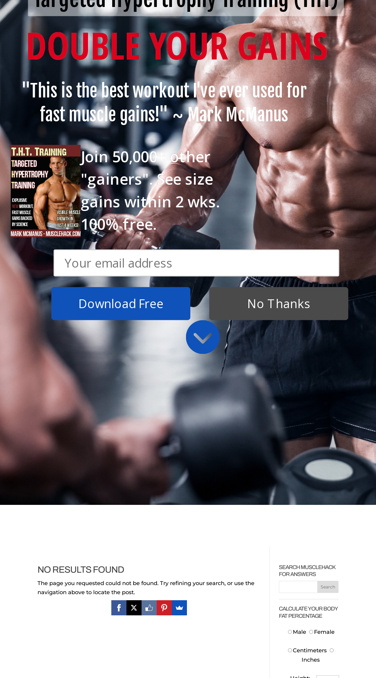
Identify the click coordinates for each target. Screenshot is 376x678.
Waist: (301, 298)
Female (322, 214)
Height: (300, 261)
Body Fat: (297, 363)
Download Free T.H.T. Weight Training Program (70, 578)
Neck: (302, 279)
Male (298, 214)
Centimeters (307, 233)
